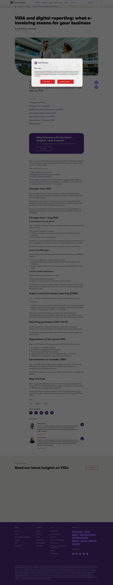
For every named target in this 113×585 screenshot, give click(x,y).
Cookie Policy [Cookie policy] (37, 76)
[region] (57, 72)
